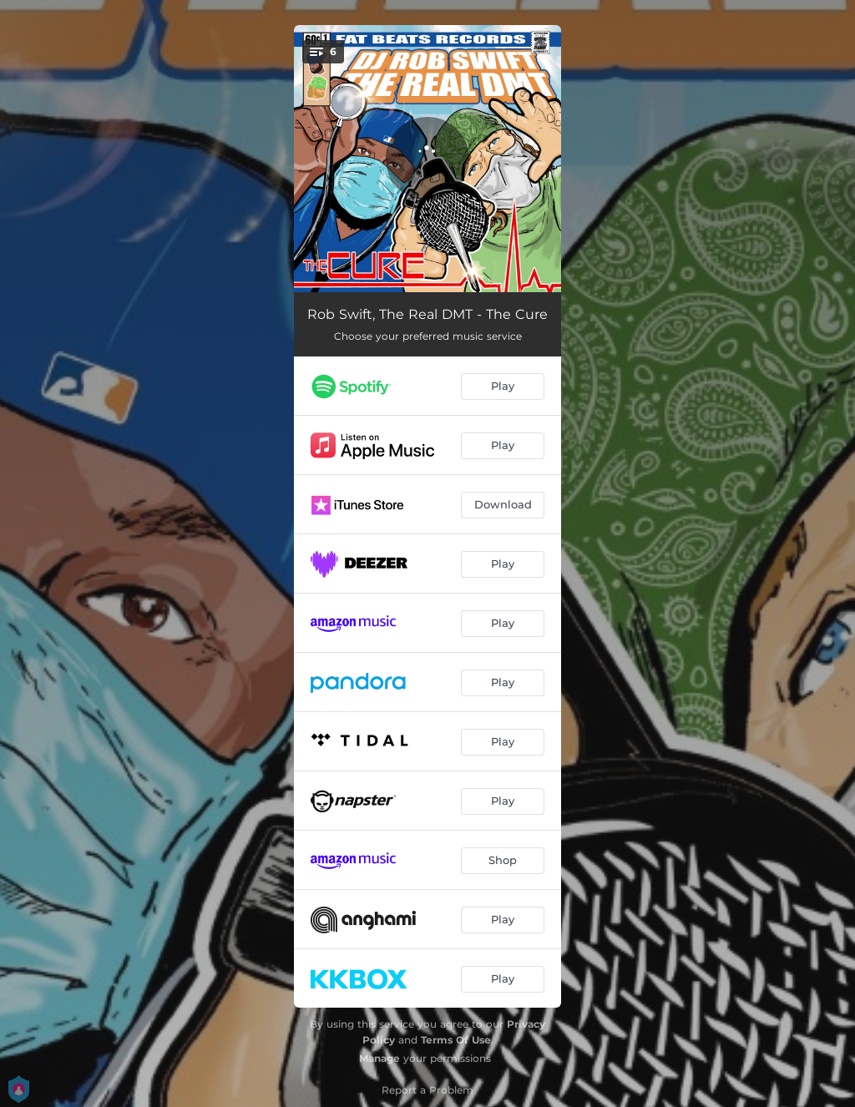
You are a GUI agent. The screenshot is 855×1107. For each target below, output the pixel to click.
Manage (379, 1058)
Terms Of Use (456, 1040)
